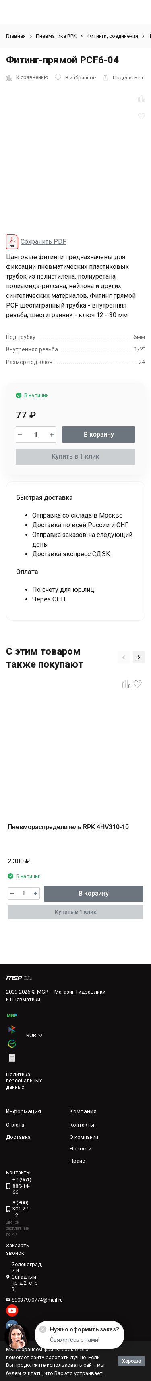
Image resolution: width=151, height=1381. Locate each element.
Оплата (15, 1125)
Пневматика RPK (56, 36)
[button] (124, 657)
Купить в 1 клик (75, 456)
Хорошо (131, 1361)
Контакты (82, 1125)
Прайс (77, 1161)
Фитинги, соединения (112, 36)
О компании (84, 1137)
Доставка (18, 1137)
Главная (16, 36)
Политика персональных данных (24, 1080)
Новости (80, 1149)
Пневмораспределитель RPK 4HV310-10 (68, 827)
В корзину (99, 434)
